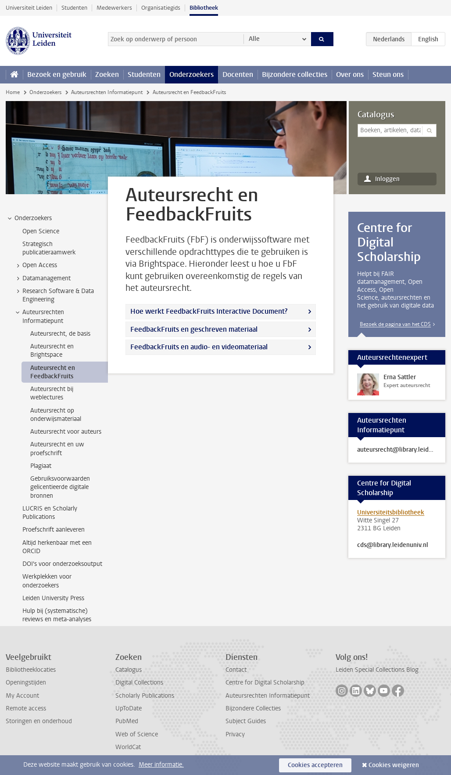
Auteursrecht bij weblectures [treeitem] (51, 393)
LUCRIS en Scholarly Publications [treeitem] (49, 512)
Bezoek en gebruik (56, 74)
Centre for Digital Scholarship (265, 682)
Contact (236, 670)
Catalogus (376, 115)
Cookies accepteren (315, 765)
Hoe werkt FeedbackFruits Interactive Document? (208, 311)
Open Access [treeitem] (35, 265)
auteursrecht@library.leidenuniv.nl (397, 450)
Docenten (237, 74)
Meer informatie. (161, 765)
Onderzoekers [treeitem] (29, 218)
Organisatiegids (160, 7)
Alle (254, 39)
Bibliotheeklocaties (31, 670)
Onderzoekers (191, 74)
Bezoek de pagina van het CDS (395, 324)
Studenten (74, 7)
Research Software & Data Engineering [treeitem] (54, 295)
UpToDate (128, 708)
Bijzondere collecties (294, 74)
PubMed (126, 721)
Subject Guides (246, 721)
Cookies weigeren (394, 765)
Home (13, 92)
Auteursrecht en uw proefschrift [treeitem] (57, 448)
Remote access (26, 708)
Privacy (235, 734)
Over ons (350, 74)
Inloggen (387, 179)
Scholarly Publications (144, 696)
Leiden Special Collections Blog (377, 670)
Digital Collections (139, 682)
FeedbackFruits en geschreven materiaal (194, 329)
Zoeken (107, 74)
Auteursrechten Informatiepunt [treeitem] (39, 316)
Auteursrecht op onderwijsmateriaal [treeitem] (55, 414)
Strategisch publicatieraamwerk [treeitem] (48, 248)
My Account (22, 696)
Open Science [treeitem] (40, 231)
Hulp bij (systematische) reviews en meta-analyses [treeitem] (56, 615)
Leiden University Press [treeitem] (53, 598)
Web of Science (136, 734)
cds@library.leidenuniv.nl (392, 545)
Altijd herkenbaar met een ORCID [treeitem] (57, 547)
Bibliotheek (204, 7)
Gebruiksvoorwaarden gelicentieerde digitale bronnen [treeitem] (60, 487)
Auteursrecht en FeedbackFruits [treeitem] (52, 372)
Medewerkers (114, 7)
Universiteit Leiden (29, 7)
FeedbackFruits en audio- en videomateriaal (199, 346)
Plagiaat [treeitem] (40, 466)
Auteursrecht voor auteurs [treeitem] (65, 431)
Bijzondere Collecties (253, 708)
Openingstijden (26, 682)
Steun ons (388, 74)
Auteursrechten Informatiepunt (107, 92)
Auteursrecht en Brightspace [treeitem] (52, 350)
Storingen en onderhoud (39, 721)
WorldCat (128, 747)
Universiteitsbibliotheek (390, 512)
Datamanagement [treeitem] (42, 278)
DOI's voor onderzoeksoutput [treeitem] (62, 564)
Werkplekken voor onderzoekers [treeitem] (47, 580)
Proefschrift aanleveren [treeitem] (53, 529)
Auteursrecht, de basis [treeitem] (60, 334)
